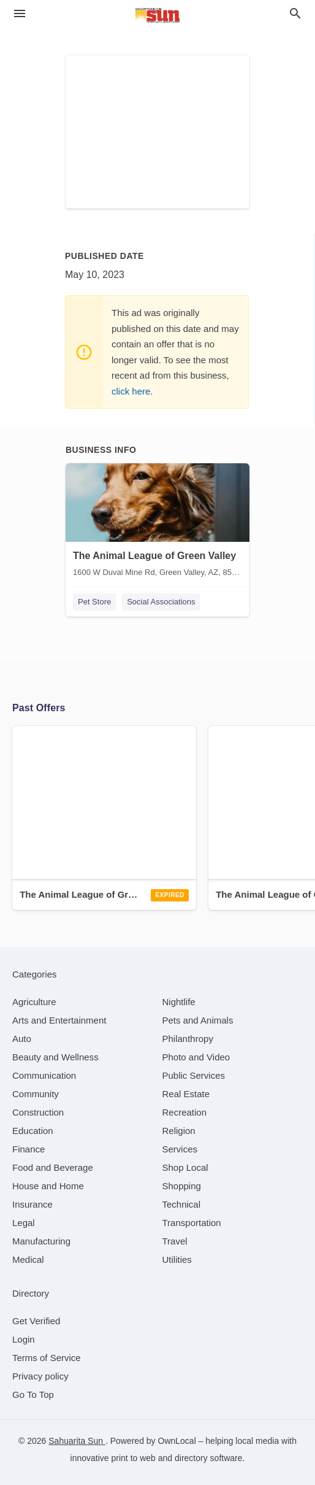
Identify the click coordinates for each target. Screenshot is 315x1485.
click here (131, 391)
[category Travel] (175, 1241)
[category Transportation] (191, 1222)
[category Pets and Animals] (197, 1020)
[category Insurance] (32, 1204)
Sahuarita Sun (76, 1441)
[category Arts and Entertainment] (59, 1020)
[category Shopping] (181, 1186)
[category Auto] (21, 1038)
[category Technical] (181, 1204)
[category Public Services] (194, 1075)
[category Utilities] (177, 1259)
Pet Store (94, 601)
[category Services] (180, 1149)
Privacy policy (40, 1376)
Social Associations (161, 601)
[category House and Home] (48, 1186)
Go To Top (33, 1394)
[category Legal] (23, 1222)
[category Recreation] (184, 1112)
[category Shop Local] (185, 1167)
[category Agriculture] (34, 1002)
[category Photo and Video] (196, 1057)
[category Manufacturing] (41, 1241)
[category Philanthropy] (187, 1038)
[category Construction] (38, 1112)
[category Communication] (44, 1075)
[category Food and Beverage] (52, 1167)
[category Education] (32, 1130)
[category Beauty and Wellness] (55, 1057)
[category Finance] (28, 1149)
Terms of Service (46, 1357)
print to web (134, 1458)
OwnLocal (177, 1441)
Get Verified (36, 1321)
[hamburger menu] (19, 13)
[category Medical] (28, 1259)
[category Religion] (178, 1130)
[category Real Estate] (186, 1094)
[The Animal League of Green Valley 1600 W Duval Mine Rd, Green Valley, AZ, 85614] (157, 523)
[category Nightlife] (178, 1002)
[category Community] (35, 1094)
